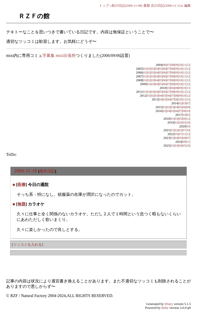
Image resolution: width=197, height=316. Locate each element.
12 (188, 65)
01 (144, 68)
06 (164, 65)
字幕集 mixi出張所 (58, 55)
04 (156, 68)
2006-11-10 (25, 171)
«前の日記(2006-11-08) (126, 5)
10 (180, 65)
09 (176, 65)
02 (149, 68)
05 (160, 68)
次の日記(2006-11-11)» (167, 5)
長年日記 (47, 171)
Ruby (165, 308)
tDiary (169, 304)
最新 (146, 5)
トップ (104, 5)
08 (172, 65)
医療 (21, 184)
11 (184, 65)
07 (168, 65)
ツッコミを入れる (27, 244)
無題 (21, 204)
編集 (187, 5)
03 (152, 68)
